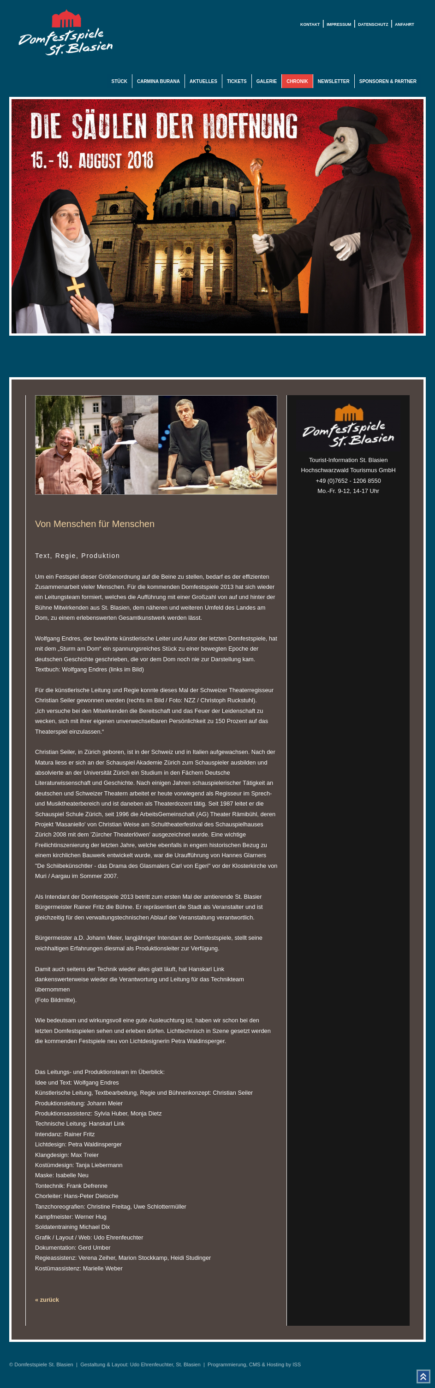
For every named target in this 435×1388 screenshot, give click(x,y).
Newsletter (334, 81)
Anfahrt (404, 24)
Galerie (266, 81)
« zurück (47, 1299)
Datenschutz (373, 24)
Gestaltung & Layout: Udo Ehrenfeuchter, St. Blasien (140, 1364)
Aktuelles (203, 81)
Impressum (339, 24)
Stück (119, 81)
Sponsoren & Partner (388, 81)
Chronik (297, 81)
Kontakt (310, 24)
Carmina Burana (158, 81)
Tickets (237, 81)
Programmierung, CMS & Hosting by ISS (254, 1364)
